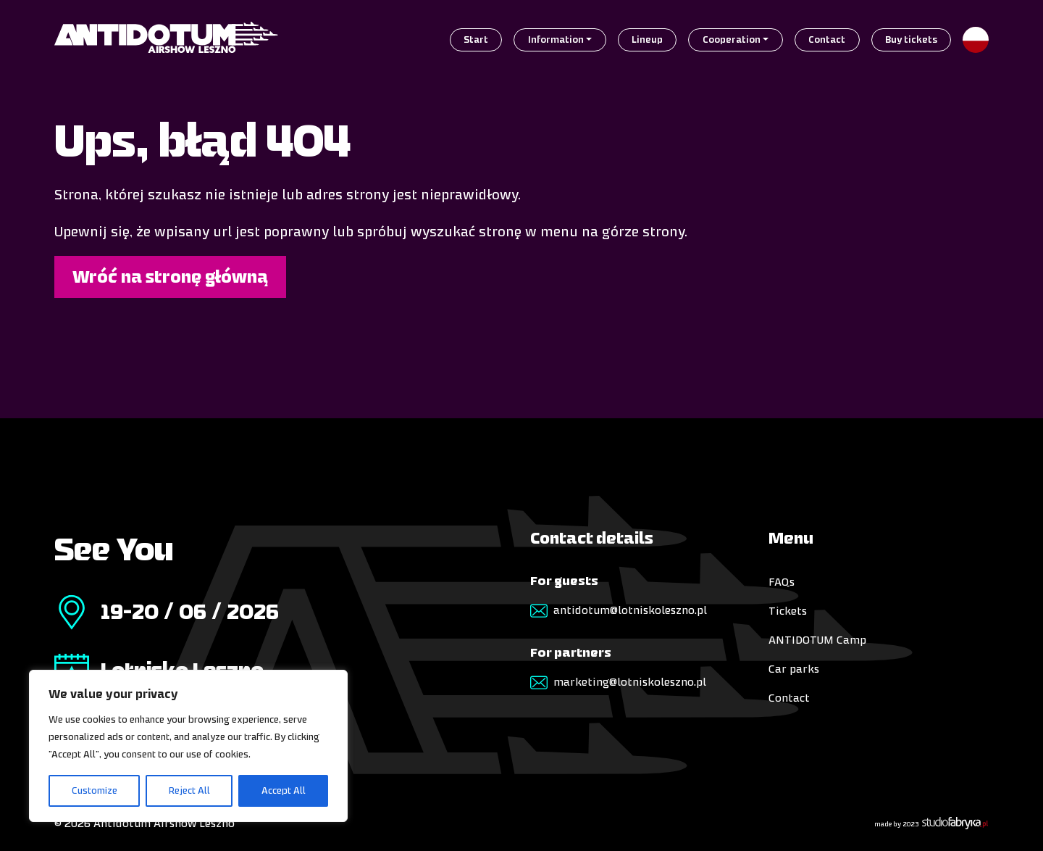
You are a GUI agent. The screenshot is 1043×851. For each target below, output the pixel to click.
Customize (94, 790)
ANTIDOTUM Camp (817, 639)
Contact (789, 697)
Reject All (189, 790)
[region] (188, 746)
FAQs (781, 581)
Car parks (793, 668)
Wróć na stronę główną (170, 276)
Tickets (787, 610)
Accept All (283, 790)
